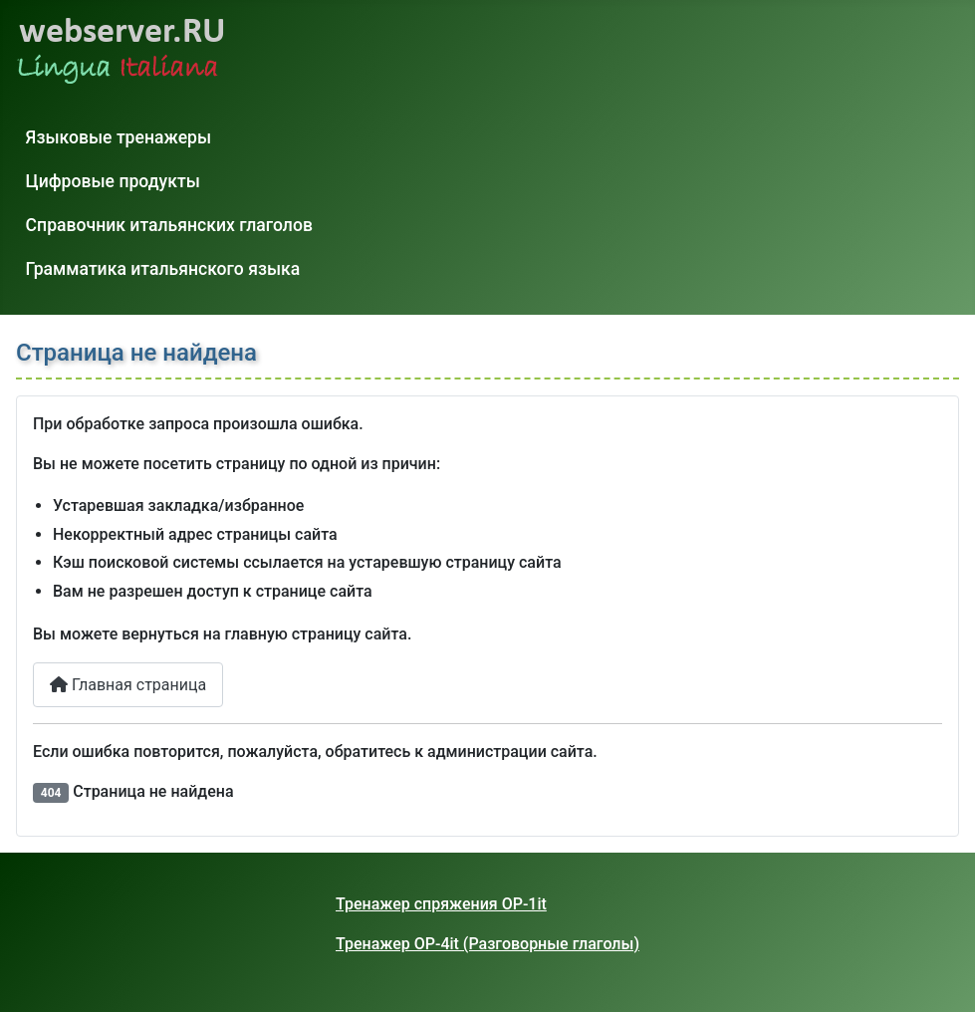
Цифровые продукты (113, 181)
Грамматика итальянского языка (163, 269)
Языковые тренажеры (119, 137)
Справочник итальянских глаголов (169, 225)
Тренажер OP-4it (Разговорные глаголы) (487, 943)
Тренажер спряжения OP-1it (441, 903)
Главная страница (128, 684)
